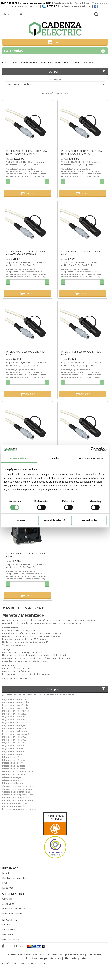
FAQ (4, 882)
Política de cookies (12, 913)
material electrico (19, 954)
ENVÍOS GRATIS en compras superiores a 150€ (25, 3)
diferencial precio (75, 958)
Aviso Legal (8, 903)
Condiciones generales (14, 877)
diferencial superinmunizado (66, 954)
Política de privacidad (13, 908)
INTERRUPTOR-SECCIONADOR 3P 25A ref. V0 (25, 555)
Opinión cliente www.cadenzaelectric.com (24, 963)
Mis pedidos (8, 929)
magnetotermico (50, 958)
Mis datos (7, 934)
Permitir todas (90, 520)
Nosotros (7, 873)
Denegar (20, 520)
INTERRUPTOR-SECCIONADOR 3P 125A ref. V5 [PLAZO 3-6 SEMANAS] (81, 152)
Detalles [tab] (54, 458)
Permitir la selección (55, 520)
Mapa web (7, 887)
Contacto (7, 898)
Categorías (55, 51)
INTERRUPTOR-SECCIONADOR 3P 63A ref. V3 (81, 253)
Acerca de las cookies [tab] (91, 458)
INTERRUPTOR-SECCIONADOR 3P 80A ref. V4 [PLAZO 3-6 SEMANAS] (25, 253)
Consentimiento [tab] (19, 458)
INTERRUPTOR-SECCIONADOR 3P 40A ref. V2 (25, 353)
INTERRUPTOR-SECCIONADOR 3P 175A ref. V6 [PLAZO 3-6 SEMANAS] (26, 152)
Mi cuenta (7, 924)
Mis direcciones (10, 939)
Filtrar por (76, 71)
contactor (39, 954)
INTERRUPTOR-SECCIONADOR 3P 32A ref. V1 (81, 353)
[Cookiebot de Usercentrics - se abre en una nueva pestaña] (92, 449)
